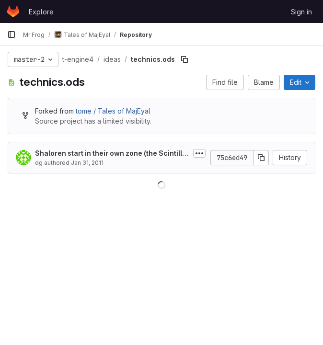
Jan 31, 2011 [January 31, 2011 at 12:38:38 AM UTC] (87, 162)
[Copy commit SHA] (261, 157)
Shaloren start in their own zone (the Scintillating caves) (112, 153)
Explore (41, 12)
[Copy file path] (184, 59)
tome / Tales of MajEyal (113, 111)
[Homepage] (13, 11)
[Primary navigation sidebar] (11, 34)
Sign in (301, 12)
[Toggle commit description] (199, 153)
